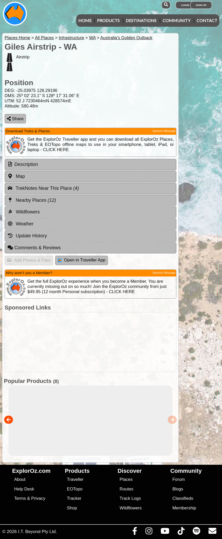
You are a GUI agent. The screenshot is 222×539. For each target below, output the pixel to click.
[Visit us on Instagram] (148, 532)
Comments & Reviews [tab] (34, 247)
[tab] (90, 164)
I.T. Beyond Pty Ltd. (37, 531)
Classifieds (182, 498)
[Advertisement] (110, 342)
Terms (20, 498)
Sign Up (201, 5)
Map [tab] (16, 176)
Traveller (75, 479)
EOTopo (74, 489)
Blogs (177, 489)
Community (176, 20)
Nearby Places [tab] (31, 200)
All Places (44, 37)
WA (92, 37)
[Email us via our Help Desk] (212, 532)
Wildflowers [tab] (23, 211)
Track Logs (130, 498)
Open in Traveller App (81, 260)
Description (26, 164)
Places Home (17, 37)
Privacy (38, 498)
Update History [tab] (27, 235)
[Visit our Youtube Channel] (164, 532)
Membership (184, 508)
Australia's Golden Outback (126, 37)
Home (85, 20)
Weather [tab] (20, 223)
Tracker (74, 498)
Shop (72, 508)
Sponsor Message (164, 130)
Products (108, 20)
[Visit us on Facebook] (134, 532)
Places (126, 479)
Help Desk (24, 489)
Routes (126, 489)
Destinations (141, 20)
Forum (178, 479)
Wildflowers (131, 508)
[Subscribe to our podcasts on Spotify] (196, 532)
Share (15, 118)
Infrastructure (71, 37)
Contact (207, 20)
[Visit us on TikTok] (181, 532)
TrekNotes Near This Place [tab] (43, 188)
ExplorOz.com (31, 471)
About (19, 479)
